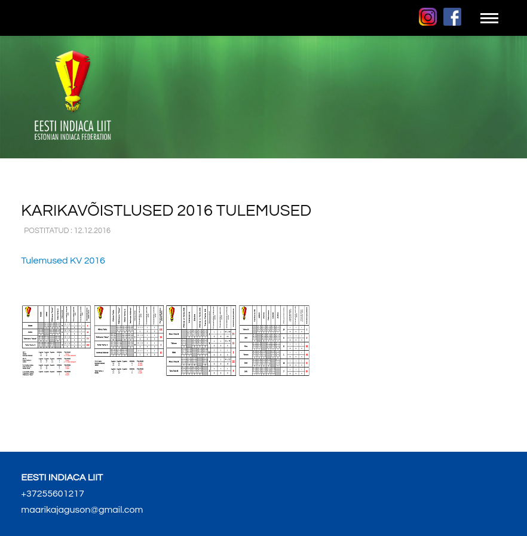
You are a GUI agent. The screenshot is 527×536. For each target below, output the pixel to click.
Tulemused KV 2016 (63, 260)
